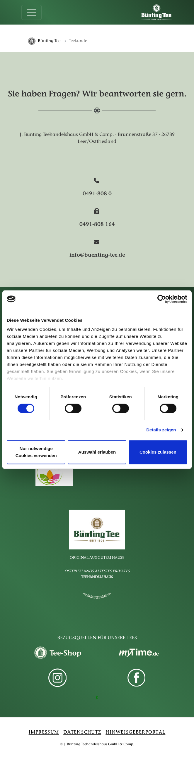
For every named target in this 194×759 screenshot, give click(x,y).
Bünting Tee (49, 41)
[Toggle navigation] (31, 12)
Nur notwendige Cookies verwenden (36, 452)
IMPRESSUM (44, 732)
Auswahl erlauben (97, 451)
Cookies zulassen (157, 451)
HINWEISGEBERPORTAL (135, 732)
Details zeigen (161, 430)
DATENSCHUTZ (82, 732)
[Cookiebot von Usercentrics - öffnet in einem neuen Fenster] (161, 299)
